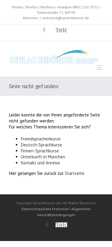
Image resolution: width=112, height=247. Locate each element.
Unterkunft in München (43, 157)
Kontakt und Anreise (40, 163)
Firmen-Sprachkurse (40, 151)
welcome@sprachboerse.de (65, 18)
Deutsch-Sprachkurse (41, 145)
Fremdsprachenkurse (41, 139)
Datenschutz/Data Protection (45, 209)
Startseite (74, 173)
